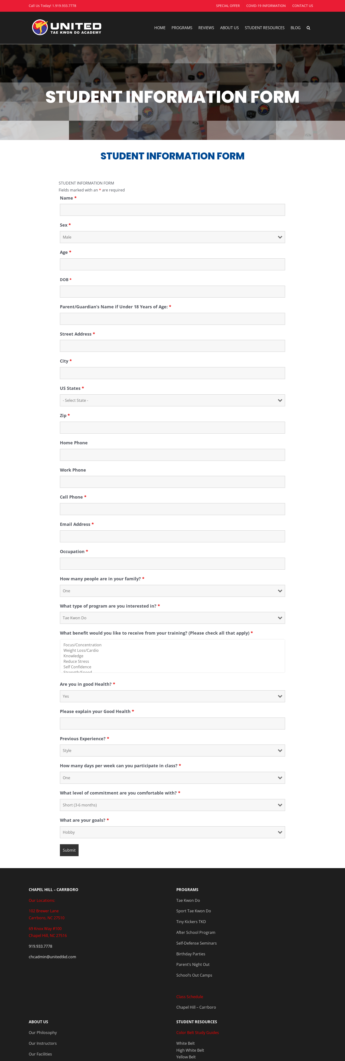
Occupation (74, 551)
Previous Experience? (84, 738)
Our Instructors (43, 1043)
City (66, 361)
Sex (65, 225)
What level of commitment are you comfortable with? (120, 793)
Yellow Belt (186, 1057)
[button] (308, 28)
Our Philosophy (43, 1032)
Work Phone (73, 470)
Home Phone (74, 443)
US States (72, 388)
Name (68, 198)
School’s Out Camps (194, 975)
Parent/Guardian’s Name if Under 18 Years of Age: (115, 307)
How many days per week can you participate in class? (120, 765)
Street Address (77, 334)
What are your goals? (84, 820)
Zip (65, 415)
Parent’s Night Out (193, 964)
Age (65, 252)
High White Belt (190, 1050)
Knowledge (172, 656)
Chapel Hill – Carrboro (196, 1007)
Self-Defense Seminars (196, 943)
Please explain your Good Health (97, 711)
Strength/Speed (172, 672)
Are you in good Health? (87, 684)
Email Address (77, 524)
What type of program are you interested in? (110, 606)
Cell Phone (73, 497)
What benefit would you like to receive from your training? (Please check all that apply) (156, 633)
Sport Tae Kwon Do (193, 911)
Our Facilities (40, 1054)
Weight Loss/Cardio (172, 650)
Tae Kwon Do (188, 900)
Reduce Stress (172, 661)
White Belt (185, 1043)
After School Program (195, 932)
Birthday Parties (190, 954)
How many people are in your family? (102, 579)
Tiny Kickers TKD (191, 921)
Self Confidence (172, 667)
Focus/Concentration (172, 645)
